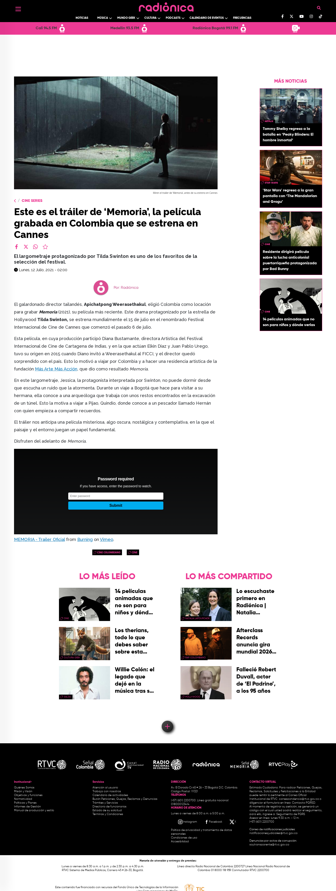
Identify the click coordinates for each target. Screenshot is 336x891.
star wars (271, 183)
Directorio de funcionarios (110, 806)
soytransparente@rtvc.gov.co (269, 844)
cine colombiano (108, 552)
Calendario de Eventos (207, 18)
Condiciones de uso (184, 837)
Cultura (150, 18)
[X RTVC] (233, 821)
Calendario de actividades (110, 795)
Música (102, 18)
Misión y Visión (23, 791)
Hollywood (192, 697)
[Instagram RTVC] (187, 821)
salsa (67, 697)
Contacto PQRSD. (304, 802)
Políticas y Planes (25, 802)
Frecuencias (242, 18)
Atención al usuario (105, 787)
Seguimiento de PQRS (290, 814)
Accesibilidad (180, 841)
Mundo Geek (126, 18)
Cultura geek (72, 657)
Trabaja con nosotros (107, 791)
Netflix (269, 121)
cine (134, 552)
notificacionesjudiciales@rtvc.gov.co (273, 833)
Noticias (82, 18)
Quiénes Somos (24, 787)
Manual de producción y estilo (34, 810)
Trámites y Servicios (105, 802)
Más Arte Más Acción (56, 368)
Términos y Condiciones (108, 814)
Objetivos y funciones (28, 795)
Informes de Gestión (27, 806)
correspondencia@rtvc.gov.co (299, 799)
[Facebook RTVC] (213, 821)
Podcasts (173, 18)
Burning (85, 539)
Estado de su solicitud (107, 810)
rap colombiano (195, 657)
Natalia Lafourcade (197, 618)
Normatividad (23, 799)
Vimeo (106, 539)
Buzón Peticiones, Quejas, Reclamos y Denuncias (125, 799)
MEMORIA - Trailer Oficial (39, 539)
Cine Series (32, 201)
